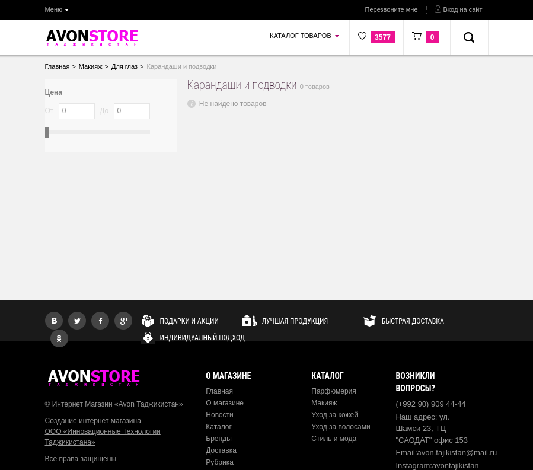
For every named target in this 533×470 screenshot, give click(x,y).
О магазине (225, 403)
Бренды (218, 438)
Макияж (324, 403)
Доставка (221, 450)
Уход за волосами (340, 427)
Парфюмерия (333, 391)
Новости (219, 415)
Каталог (219, 427)
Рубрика (220, 462)
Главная (219, 391)
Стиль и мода (333, 438)
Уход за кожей (334, 415)
